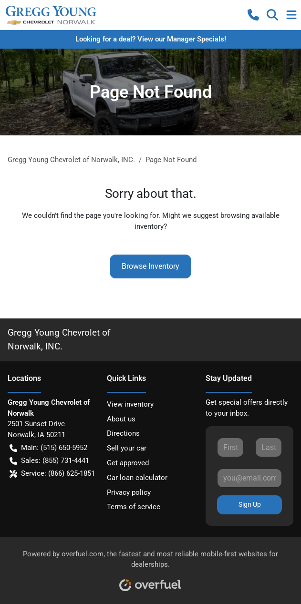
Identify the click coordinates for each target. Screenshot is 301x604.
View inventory (130, 404)
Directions (123, 433)
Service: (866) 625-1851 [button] (52, 473)
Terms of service (133, 506)
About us (121, 419)
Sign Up (250, 504)
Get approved (128, 463)
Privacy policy (129, 492)
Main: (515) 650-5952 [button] (48, 447)
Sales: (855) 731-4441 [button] (49, 460)
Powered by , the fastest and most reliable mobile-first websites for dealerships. (150, 567)
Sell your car (126, 448)
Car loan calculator (137, 477)
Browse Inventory (150, 266)
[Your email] (249, 478)
